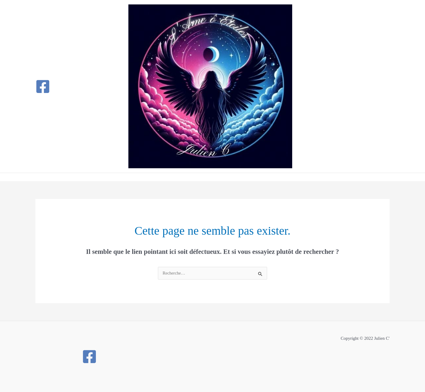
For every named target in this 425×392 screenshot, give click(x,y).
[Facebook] (42, 86)
